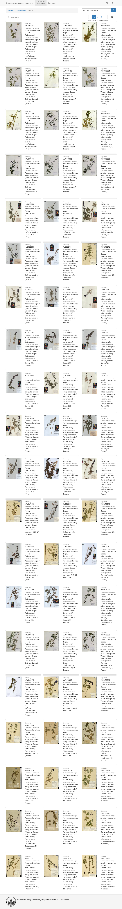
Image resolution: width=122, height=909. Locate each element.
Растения (11, 10)
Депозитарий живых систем (19, 3)
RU (107, 3)
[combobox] (19, 17)
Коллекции (52, 3)
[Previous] (90, 17)
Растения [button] (40, 4)
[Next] (106, 17)
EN (113, 3)
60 (112, 17)
